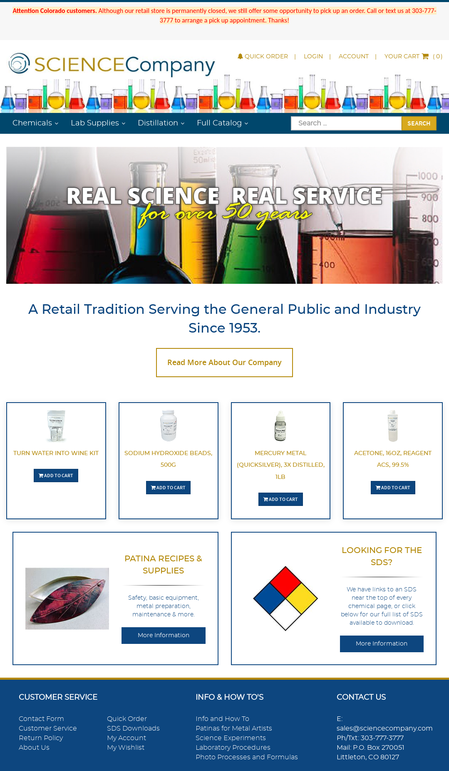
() (414, 57)
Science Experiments (231, 738)
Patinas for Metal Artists (234, 728)
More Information (163, 635)
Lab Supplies (95, 123)
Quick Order (263, 57)
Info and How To (222, 719)
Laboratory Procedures (233, 747)
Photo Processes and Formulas (247, 757)
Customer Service (48, 728)
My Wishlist (125, 747)
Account (354, 57)
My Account (126, 738)
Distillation (158, 123)
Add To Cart (56, 475)
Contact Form (41, 719)
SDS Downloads (133, 728)
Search (419, 123)
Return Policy (41, 738)
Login (313, 57)
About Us (34, 747)
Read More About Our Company (224, 362)
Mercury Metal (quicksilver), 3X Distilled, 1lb (281, 465)
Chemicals (32, 123)
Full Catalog (219, 123)
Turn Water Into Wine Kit (56, 453)
